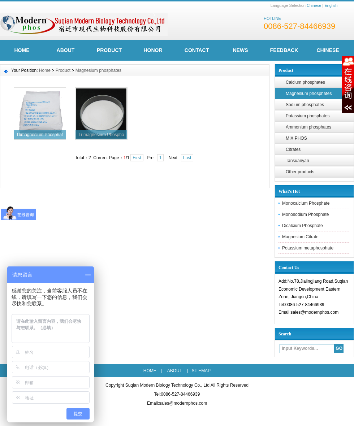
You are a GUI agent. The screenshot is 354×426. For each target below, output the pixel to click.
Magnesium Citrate (300, 236)
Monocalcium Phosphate (305, 203)
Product (109, 50)
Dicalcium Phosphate (302, 225)
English (330, 5)
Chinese (314, 5)
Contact (197, 50)
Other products (300, 171)
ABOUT (66, 50)
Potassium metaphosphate (307, 248)
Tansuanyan (297, 160)
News (240, 50)
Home (45, 70)
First (137, 157)
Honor (152, 50)
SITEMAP (201, 370)
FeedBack (284, 50)
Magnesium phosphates (98, 70)
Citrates (293, 149)
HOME (22, 50)
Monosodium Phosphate (305, 214)
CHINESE (327, 50)
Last (187, 157)
